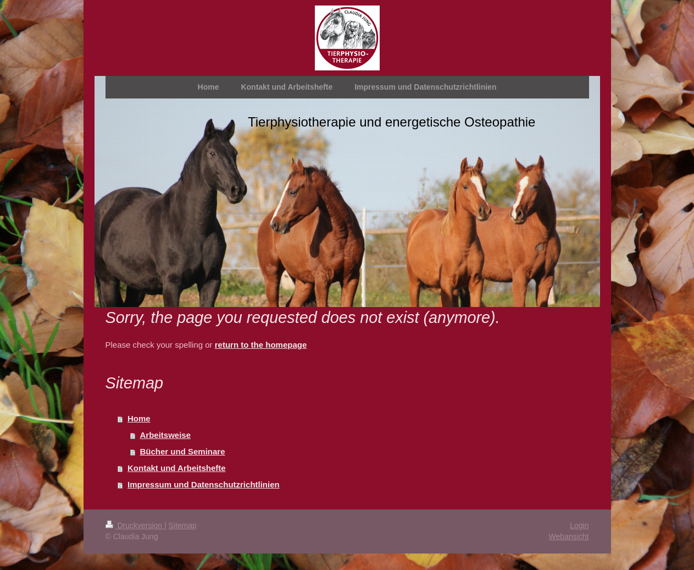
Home (139, 418)
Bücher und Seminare (182, 451)
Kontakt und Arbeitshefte (176, 468)
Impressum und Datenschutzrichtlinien (203, 484)
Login (579, 525)
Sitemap (183, 525)
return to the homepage (261, 344)
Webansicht (569, 536)
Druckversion (135, 525)
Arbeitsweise (165, 435)
